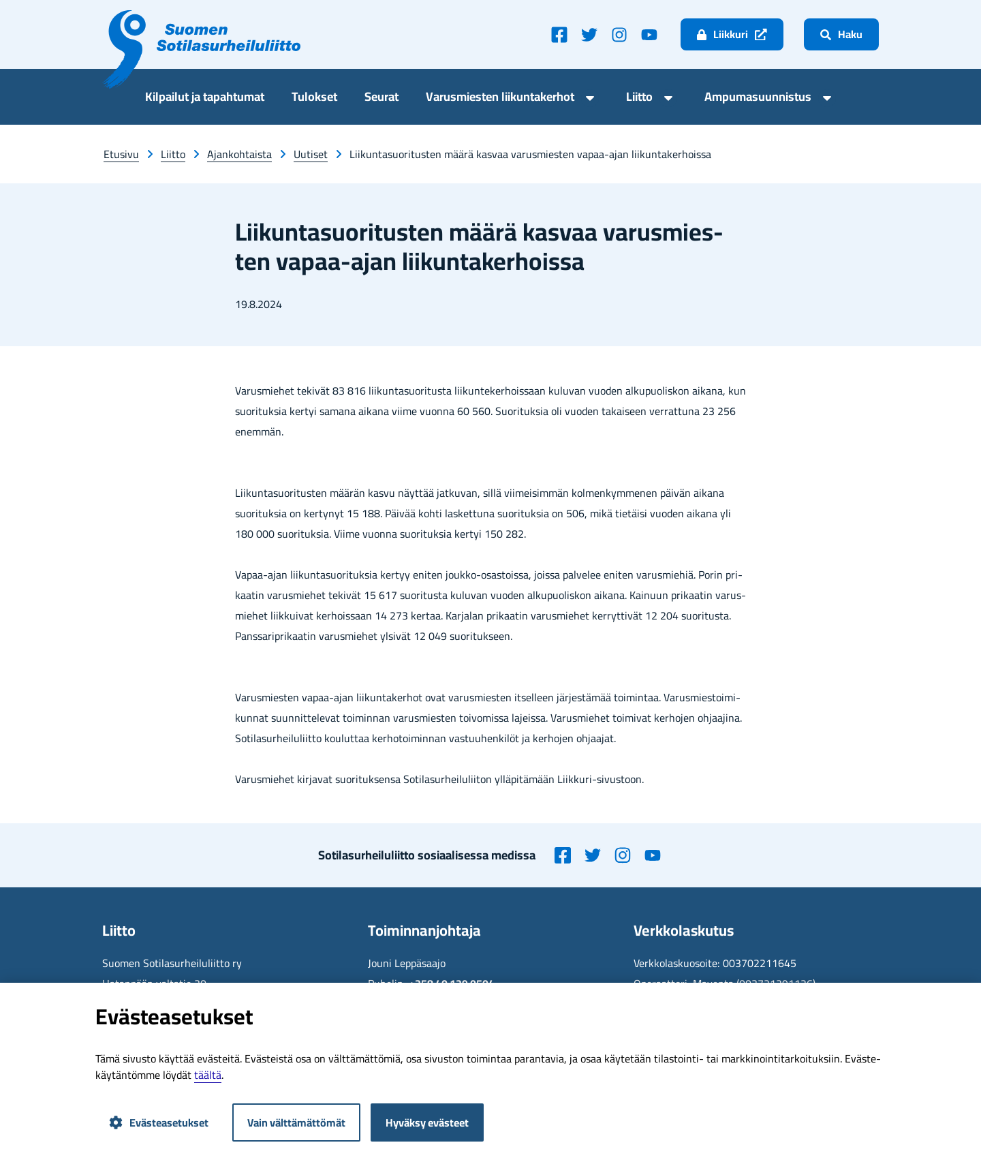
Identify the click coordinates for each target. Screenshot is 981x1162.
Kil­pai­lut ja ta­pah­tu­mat (204, 98)
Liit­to (639, 98)
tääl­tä (207, 1075)
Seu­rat (381, 98)
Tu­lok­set (314, 98)
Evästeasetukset (158, 1122)
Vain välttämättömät (296, 1122)
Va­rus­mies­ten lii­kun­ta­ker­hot (500, 98)
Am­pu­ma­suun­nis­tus (757, 98)
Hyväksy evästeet (427, 1122)
